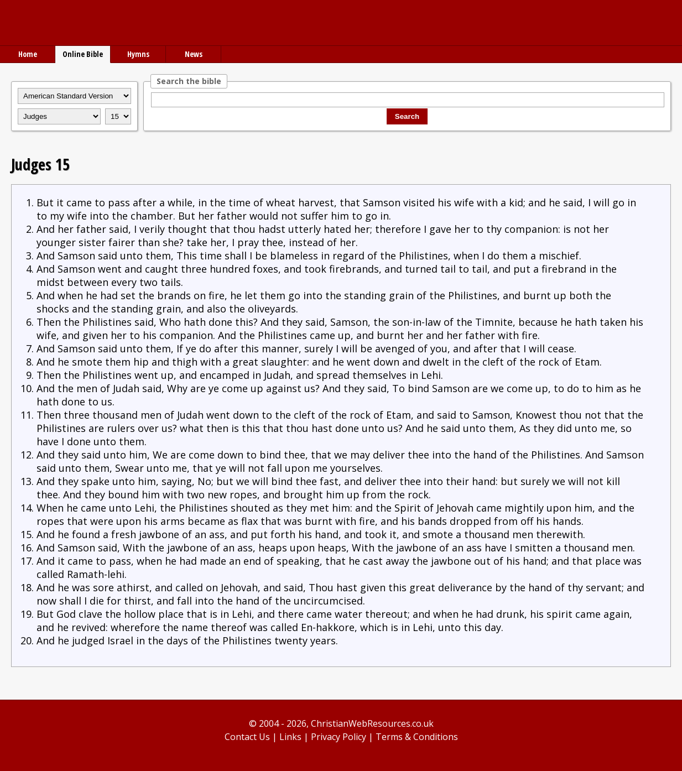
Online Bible (83, 54)
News (193, 54)
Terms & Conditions (417, 737)
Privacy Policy (338, 737)
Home (27, 54)
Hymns (138, 54)
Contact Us (247, 737)
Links (290, 737)
